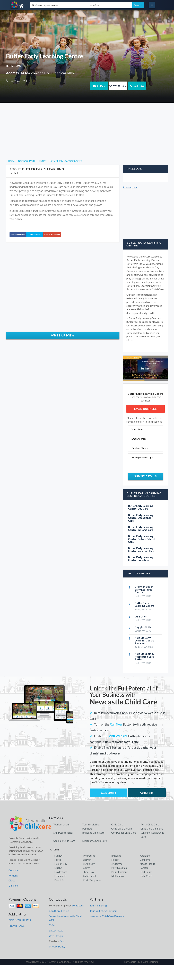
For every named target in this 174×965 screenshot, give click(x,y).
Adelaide (145, 855)
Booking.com (130, 187)
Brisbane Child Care (93, 832)
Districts (13, 885)
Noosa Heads (147, 863)
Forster (144, 867)
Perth (57, 859)
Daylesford (60, 871)
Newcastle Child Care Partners (107, 916)
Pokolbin (59, 880)
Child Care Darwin (121, 828)
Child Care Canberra (152, 828)
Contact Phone (140, 448)
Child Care (117, 824)
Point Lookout (119, 871)
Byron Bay (89, 863)
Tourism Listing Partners (103, 910)
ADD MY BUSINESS (19, 920)
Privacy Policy (57, 946)
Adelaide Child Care (64, 840)
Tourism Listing (61, 824)
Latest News (56, 930)
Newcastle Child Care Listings (141, 961)
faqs (62, 941)
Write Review (118, 85)
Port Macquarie (92, 880)
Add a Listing (18, 234)
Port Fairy (146, 871)
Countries (14, 870)
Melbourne (89, 855)
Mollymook (117, 876)
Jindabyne (117, 863)
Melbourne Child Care (94, 840)
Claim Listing (34, 234)
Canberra (145, 859)
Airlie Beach (90, 876)
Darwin (87, 859)
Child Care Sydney (63, 832)
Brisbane (116, 855)
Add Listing (146, 792)
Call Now (137, 85)
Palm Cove (146, 876)
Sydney (58, 855)
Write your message (142, 457)
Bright (58, 867)
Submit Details (145, 476)
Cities (11, 880)
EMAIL (99, 85)
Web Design (56, 935)
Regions (13, 875)
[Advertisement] (87, 135)
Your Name (137, 429)
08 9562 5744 (18, 80)
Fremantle (60, 876)
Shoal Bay (88, 871)
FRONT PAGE (16, 925)
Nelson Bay (60, 863)
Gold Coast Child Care (123, 832)
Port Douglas (119, 867)
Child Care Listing (59, 910)
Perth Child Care (150, 824)
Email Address (139, 438)
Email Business (52, 234)
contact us (78, 905)
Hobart (115, 859)
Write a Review (62, 335)
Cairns (86, 867)
